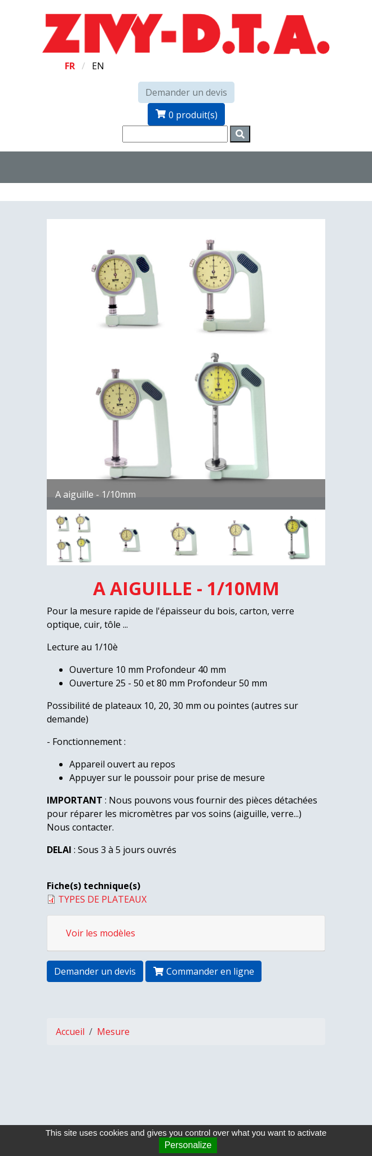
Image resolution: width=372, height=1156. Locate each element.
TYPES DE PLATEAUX (102, 899)
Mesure (113, 1031)
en (98, 66)
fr (70, 66)
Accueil (70, 1031)
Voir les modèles (100, 933)
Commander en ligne (203, 971)
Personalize (188, 1145)
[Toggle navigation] (85, 167)
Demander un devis (186, 92)
